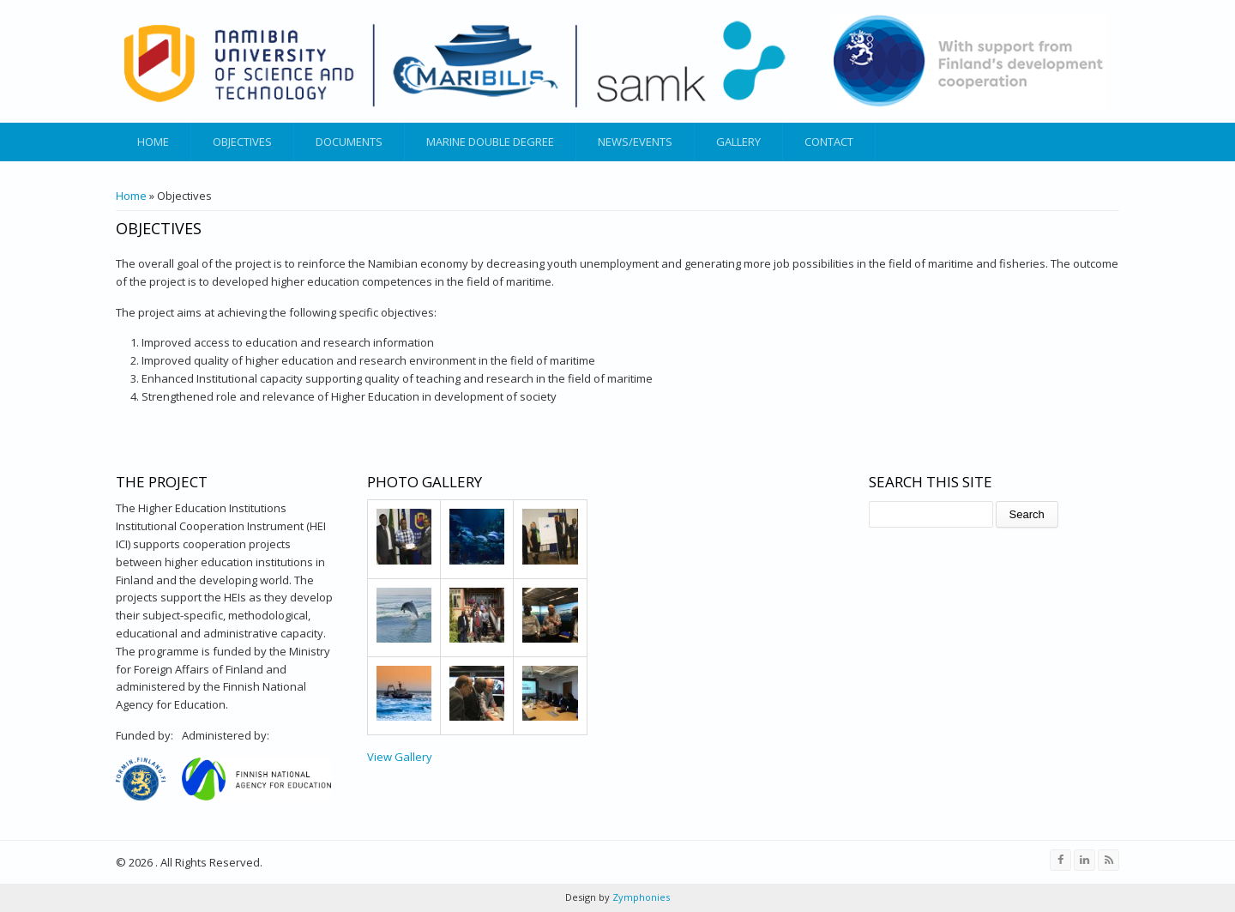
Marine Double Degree (490, 141)
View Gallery (399, 756)
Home (153, 141)
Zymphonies (640, 897)
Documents (349, 141)
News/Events (635, 141)
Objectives (242, 141)
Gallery (738, 141)
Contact (828, 141)
